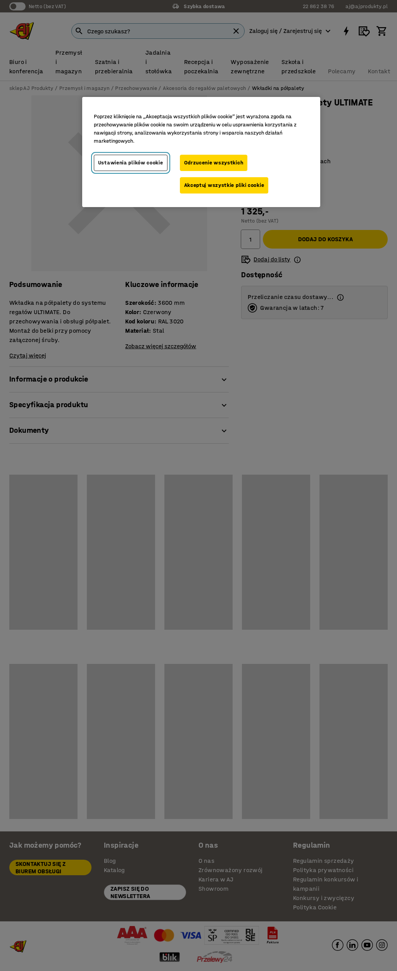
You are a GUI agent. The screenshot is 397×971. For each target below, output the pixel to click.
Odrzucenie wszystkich (213, 162)
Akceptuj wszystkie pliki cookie (224, 185)
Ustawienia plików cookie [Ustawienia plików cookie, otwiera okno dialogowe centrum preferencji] (130, 162)
